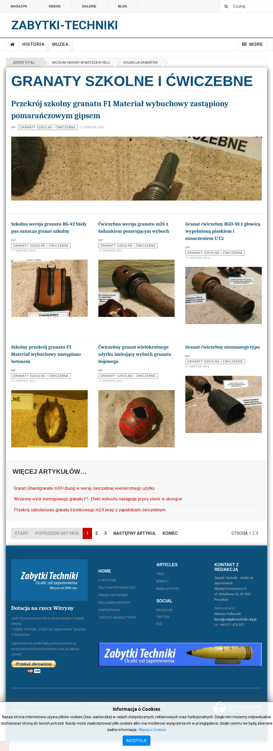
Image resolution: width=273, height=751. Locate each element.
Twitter (163, 617)
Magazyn (19, 6)
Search (162, 581)
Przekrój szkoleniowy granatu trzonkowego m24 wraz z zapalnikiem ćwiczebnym (90, 509)
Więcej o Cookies (152, 730)
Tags (160, 574)
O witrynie (107, 580)
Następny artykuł (134, 533)
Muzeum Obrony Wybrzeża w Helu (80, 62)
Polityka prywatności (116, 588)
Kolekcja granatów (141, 62)
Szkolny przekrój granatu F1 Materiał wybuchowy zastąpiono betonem (46, 354)
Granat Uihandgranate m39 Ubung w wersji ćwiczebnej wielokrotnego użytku (84, 488)
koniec (170, 533)
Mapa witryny (167, 589)
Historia (35, 46)
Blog (122, 6)
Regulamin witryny (114, 603)
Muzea (62, 46)
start (22, 533)
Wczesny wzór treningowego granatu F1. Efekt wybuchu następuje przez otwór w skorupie (98, 498)
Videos (55, 6)
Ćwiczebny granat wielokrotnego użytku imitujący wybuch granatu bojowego (134, 354)
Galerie (89, 6)
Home (12, 44)
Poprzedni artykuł (57, 533)
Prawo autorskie (113, 595)
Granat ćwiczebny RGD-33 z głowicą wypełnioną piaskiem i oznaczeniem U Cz (222, 231)
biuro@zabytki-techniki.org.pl (235, 619)
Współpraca (108, 610)
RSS (159, 624)
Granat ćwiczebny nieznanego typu (222, 347)
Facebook (164, 610)
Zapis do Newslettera (116, 617)
